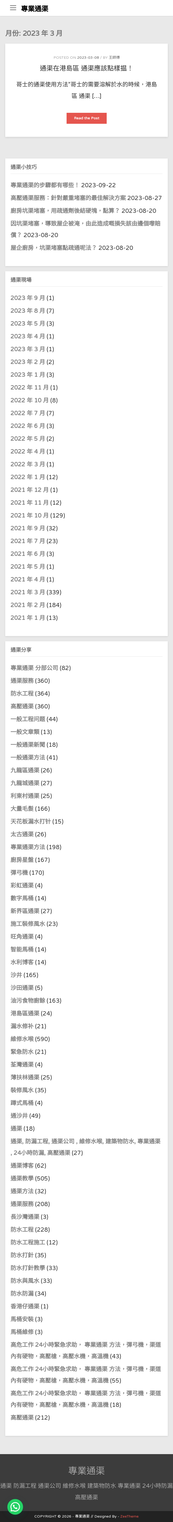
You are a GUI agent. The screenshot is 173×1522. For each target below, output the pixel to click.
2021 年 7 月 (27, 541)
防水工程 (22, 693)
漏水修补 (22, 1026)
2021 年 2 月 (27, 605)
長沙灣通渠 (24, 1217)
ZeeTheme (129, 1516)
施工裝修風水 (27, 924)
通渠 (16, 1128)
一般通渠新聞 (27, 745)
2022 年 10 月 (29, 400)
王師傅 (114, 57)
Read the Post (90, 120)
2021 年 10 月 (29, 515)
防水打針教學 (27, 1268)
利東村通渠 (24, 796)
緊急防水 (22, 1052)
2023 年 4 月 (27, 336)
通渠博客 (22, 1165)
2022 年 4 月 (27, 451)
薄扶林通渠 (24, 1077)
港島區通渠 (24, 1013)
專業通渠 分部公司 (34, 668)
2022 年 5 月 (27, 439)
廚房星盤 (22, 860)
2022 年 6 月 (27, 426)
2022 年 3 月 (27, 464)
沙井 (16, 975)
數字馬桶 (22, 898)
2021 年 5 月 (27, 566)
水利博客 (22, 962)
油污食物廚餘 (27, 1000)
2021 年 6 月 (27, 554)
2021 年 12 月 (29, 490)
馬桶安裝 (22, 1319)
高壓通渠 (22, 706)
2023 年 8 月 (27, 311)
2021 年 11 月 (29, 503)
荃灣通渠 (22, 1064)
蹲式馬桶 (22, 1103)
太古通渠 (22, 834)
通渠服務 (22, 681)
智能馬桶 (22, 949)
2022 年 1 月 (27, 477)
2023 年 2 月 (27, 362)
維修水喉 (22, 1039)
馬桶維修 (22, 1332)
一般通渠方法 (27, 757)
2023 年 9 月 (27, 298)
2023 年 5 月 (27, 323)
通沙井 (19, 1116)
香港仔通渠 (24, 1306)
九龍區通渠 (24, 770)
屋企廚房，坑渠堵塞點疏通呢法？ (53, 248)
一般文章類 (24, 732)
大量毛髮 (22, 809)
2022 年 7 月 (27, 413)
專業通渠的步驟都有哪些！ (45, 185)
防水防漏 (22, 1293)
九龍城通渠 (24, 783)
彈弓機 (19, 872)
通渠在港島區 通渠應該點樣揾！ (86, 68)
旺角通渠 (22, 936)
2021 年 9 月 (27, 528)
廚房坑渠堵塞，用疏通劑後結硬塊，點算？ (65, 211)
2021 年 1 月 (27, 618)
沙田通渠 (22, 988)
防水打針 (22, 1255)
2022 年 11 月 (29, 387)
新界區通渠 (24, 911)
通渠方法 (22, 1191)
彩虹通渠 (22, 885)
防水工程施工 (27, 1242)
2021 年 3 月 (27, 592)
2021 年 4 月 (27, 579)
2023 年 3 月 (27, 349)
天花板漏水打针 (30, 821)
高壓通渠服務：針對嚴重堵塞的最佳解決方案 (68, 198)
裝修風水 (22, 1090)
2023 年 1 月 (27, 375)
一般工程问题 (27, 719)
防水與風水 (24, 1281)
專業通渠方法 (27, 847)
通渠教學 (22, 1178)
